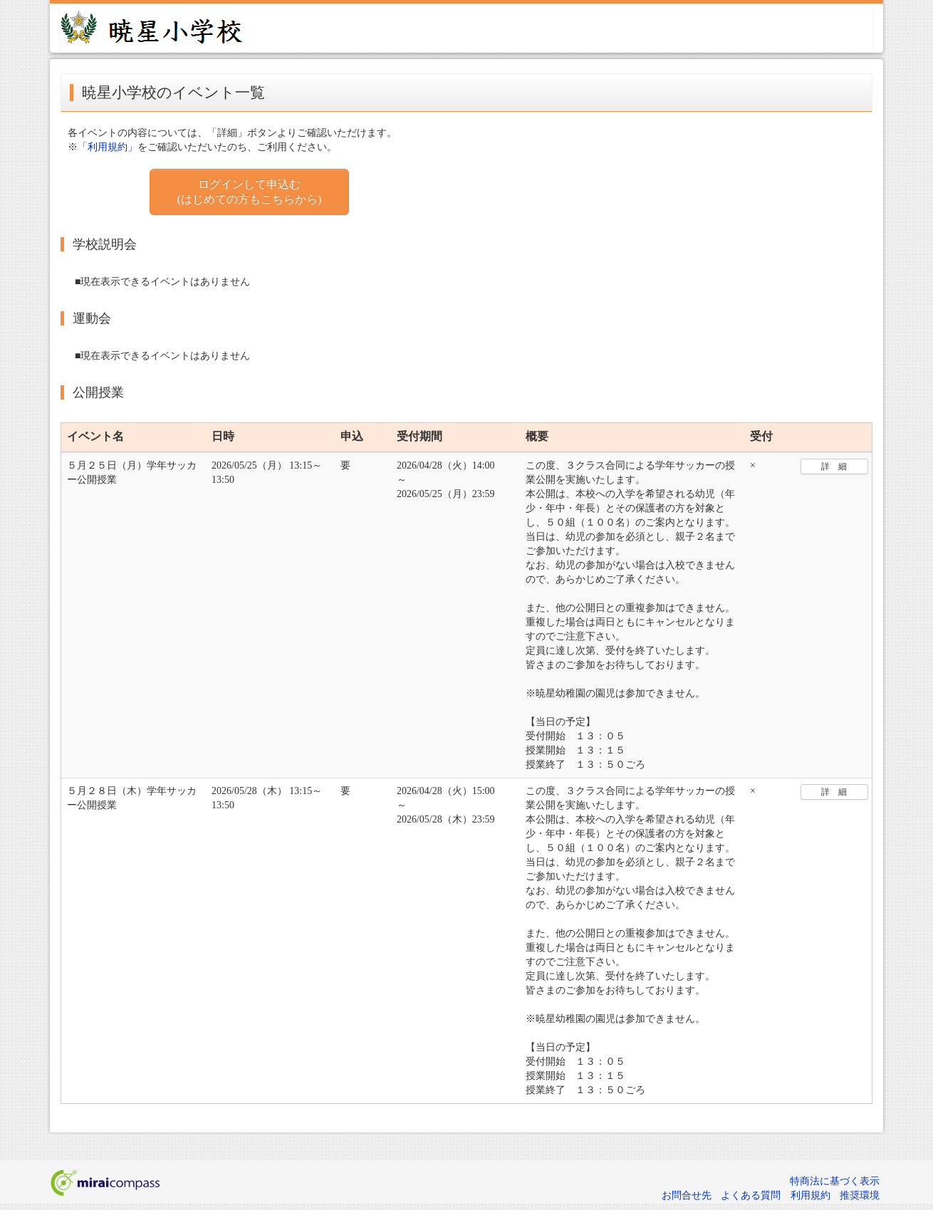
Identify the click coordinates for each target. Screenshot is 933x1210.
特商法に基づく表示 (835, 1181)
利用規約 (810, 1195)
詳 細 (834, 466)
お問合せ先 (687, 1195)
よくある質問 (751, 1195)
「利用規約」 (107, 147)
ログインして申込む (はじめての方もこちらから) (249, 191)
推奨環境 (860, 1195)
